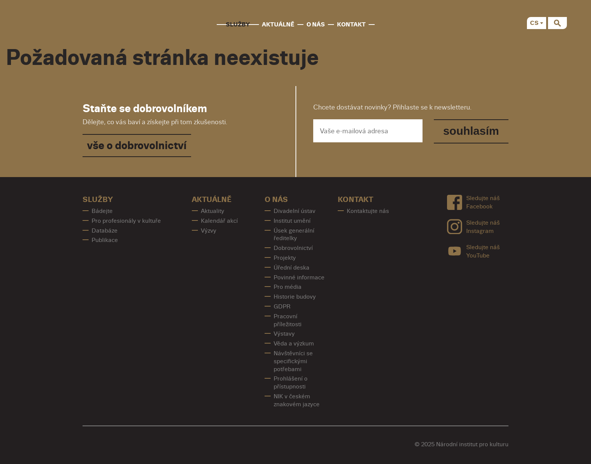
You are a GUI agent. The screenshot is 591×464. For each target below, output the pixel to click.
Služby (238, 24)
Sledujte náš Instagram (473, 226)
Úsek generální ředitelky (294, 234)
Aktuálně (278, 24)
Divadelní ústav (294, 211)
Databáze (105, 230)
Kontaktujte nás (368, 211)
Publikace (105, 240)
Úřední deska (291, 267)
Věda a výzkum (294, 343)
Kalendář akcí (219, 220)
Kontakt (351, 24)
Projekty (285, 257)
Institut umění (292, 220)
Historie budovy (295, 296)
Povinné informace (299, 277)
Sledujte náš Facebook (473, 202)
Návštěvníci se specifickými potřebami (293, 361)
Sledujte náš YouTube (473, 251)
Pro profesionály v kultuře (126, 220)
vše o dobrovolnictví (137, 145)
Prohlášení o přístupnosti (291, 382)
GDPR (282, 306)
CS (534, 23)
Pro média (288, 287)
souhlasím (471, 131)
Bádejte (102, 211)
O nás (315, 24)
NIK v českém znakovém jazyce (297, 400)
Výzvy (208, 230)
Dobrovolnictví (293, 248)
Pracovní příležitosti (288, 320)
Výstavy (284, 333)
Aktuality (212, 211)
